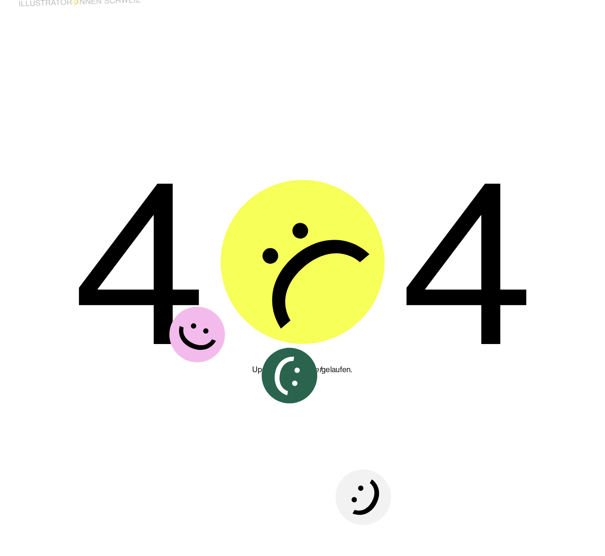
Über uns (491, 7)
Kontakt (554, 12)
